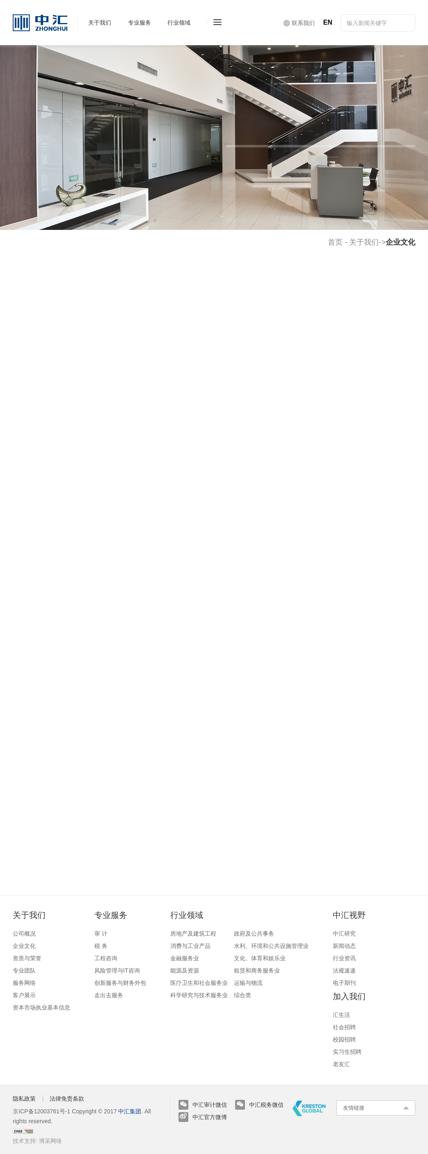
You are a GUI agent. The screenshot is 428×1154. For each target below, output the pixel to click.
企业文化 (24, 946)
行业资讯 (344, 958)
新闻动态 (344, 946)
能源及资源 (184, 970)
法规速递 (344, 970)
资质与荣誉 (27, 958)
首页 (335, 242)
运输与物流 (248, 983)
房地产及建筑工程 (193, 933)
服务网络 (24, 983)
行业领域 (186, 915)
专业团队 (24, 970)
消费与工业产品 (190, 946)
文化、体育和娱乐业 (260, 958)
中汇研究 (344, 933)
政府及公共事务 (254, 933)
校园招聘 (344, 1039)
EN (327, 22)
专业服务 (110, 915)
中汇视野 (349, 915)
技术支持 (24, 1141)
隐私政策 (24, 1098)
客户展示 (24, 995)
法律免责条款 (67, 1098)
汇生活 (341, 1015)
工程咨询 (105, 958)
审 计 (101, 933)
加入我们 (349, 996)
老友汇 (341, 1064)
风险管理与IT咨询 (117, 970)
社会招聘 (344, 1027)
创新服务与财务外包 (120, 983)
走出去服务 (108, 995)
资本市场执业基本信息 (41, 1007)
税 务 (101, 946)
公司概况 (24, 933)
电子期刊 (344, 983)
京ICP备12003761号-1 (41, 1111)
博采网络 (50, 1141)
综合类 (242, 995)
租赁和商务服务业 (257, 970)
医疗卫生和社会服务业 (199, 983)
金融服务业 (184, 958)
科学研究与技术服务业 (199, 995)
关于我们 (364, 242)
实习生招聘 (347, 1051)
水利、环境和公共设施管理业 (271, 946)
